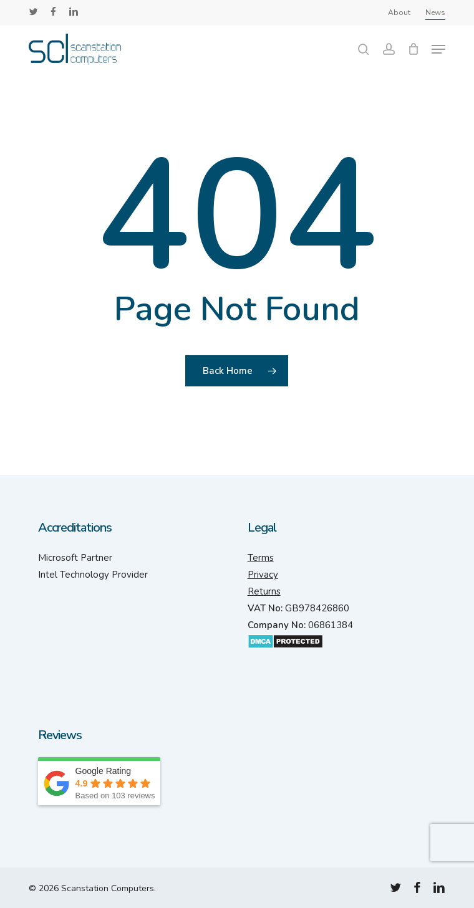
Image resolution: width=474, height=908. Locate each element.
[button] (438, 49)
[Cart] (413, 49)
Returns (264, 591)
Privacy (263, 574)
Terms (261, 558)
